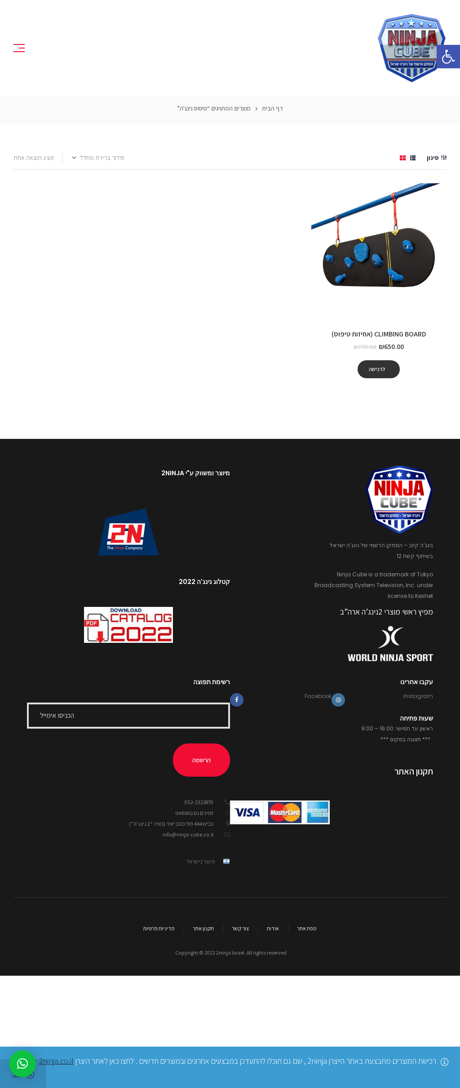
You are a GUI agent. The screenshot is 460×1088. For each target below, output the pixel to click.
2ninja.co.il (56, 1061)
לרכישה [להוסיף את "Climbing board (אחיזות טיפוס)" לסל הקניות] (377, 369)
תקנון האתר (413, 771)
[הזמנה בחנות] (98, 158)
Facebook (318, 696)
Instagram (418, 696)
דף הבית (272, 108)
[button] (448, 56)
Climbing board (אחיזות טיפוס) (379, 334)
